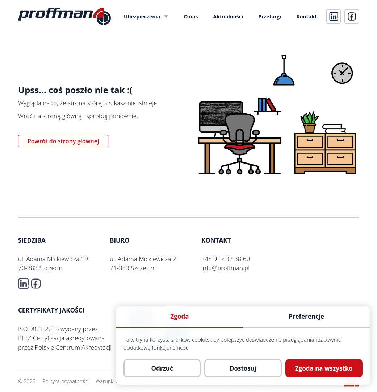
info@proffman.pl (225, 268)
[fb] (351, 16)
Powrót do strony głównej (63, 141)
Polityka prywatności (65, 381)
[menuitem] (146, 16)
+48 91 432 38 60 (225, 259)
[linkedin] (333, 16)
